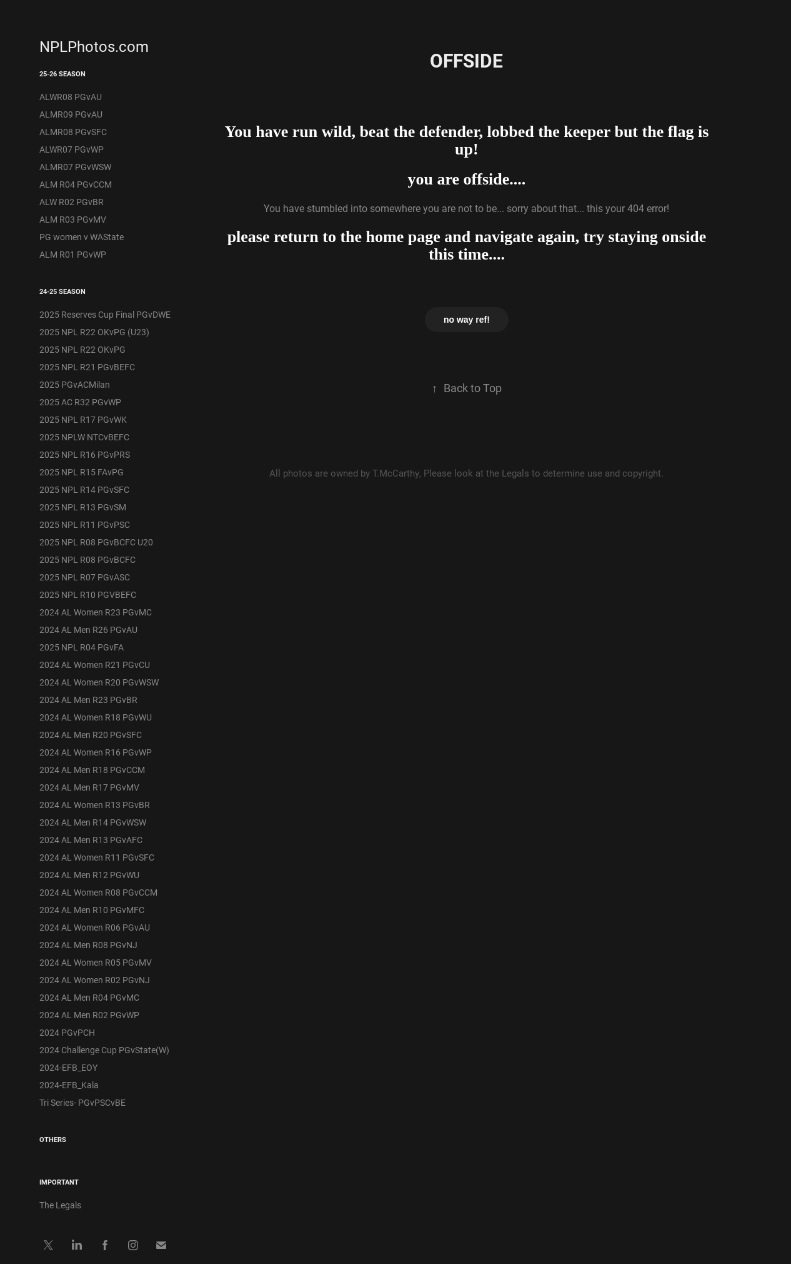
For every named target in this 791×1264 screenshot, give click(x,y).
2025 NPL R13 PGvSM (82, 507)
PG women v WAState (81, 237)
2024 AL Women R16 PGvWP (95, 752)
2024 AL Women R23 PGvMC (95, 612)
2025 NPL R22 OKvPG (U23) (94, 332)
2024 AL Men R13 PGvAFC (90, 840)
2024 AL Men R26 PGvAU (88, 629)
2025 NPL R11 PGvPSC (84, 524)
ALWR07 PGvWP (71, 149)
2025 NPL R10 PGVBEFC (87, 594)
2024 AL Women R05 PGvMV (95, 962)
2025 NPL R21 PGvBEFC (87, 367)
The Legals (60, 1205)
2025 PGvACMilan (74, 384)
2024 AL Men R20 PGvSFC (90, 735)
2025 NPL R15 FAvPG (81, 472)
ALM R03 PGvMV (72, 219)
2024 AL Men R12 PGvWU (89, 875)
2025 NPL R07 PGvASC (84, 577)
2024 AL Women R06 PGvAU (94, 927)
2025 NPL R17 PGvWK (83, 419)
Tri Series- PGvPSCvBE (82, 1102)
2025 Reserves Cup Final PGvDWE (105, 314)
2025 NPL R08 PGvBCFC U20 (96, 542)
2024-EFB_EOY (68, 1067)
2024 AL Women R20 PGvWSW (99, 682)
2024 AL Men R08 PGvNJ (88, 945)
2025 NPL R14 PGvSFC (84, 489)
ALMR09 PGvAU (70, 114)
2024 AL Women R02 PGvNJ (94, 980)
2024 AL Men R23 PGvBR (88, 699)
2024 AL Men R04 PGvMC (89, 997)
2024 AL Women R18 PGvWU (95, 717)
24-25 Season (62, 291)
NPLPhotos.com (94, 46)
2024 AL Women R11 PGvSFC (96, 857)
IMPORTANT (59, 1181)
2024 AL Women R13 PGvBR (94, 805)
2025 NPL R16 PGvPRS (84, 454)
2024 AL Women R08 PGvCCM (98, 892)
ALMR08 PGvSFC (73, 132)
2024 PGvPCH (67, 1032)
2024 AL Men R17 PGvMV (89, 787)
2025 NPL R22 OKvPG (82, 349)
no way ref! (467, 320)
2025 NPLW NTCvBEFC (84, 437)
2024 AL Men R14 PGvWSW (92, 822)
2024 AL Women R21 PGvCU (94, 664)
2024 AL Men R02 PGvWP (89, 1015)
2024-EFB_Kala (69, 1085)
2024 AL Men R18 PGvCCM (92, 770)
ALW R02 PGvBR (71, 202)
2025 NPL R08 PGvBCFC (87, 559)
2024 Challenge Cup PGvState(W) (104, 1050)
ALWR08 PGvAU (70, 97)
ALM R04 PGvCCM (75, 184)
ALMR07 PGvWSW (75, 167)
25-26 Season (62, 73)
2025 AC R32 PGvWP (80, 402)
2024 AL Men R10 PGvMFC (91, 910)
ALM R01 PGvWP (72, 254)
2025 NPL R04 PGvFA (81, 647)
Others (52, 1139)
